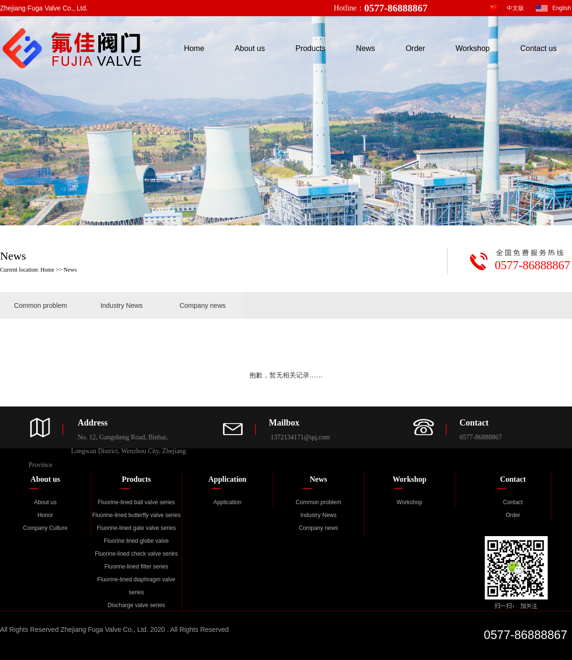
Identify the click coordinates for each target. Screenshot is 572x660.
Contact (512, 502)
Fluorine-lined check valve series (136, 553)
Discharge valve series (136, 605)
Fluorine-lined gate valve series (136, 528)
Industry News (122, 305)
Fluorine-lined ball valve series (136, 502)
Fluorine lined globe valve (136, 541)
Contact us (539, 48)
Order (415, 48)
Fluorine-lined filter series (136, 566)
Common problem (40, 305)
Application (228, 502)
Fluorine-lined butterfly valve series (136, 515)
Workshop (473, 48)
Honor (45, 515)
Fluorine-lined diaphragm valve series (136, 586)
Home (194, 48)
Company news (203, 305)
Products (311, 48)
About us (250, 48)
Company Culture (45, 528)
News (365, 48)
